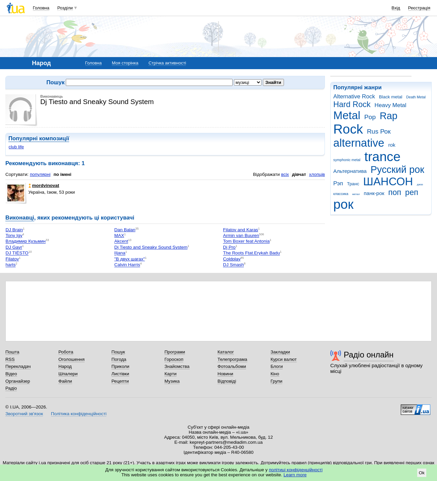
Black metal (390, 96)
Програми (174, 351)
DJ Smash (233, 265)
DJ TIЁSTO (17, 253)
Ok (422, 472)
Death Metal (416, 97)
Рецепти (120, 381)
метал (356, 194)
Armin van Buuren (241, 235)
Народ (65, 366)
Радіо (11, 388)
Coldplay (232, 258)
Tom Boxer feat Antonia (246, 241)
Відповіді (226, 381)
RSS (10, 359)
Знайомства (177, 366)
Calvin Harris (127, 265)
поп (394, 192)
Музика (172, 381)
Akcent (121, 241)
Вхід (396, 7)
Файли (65, 381)
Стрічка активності (167, 62)
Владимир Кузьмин (26, 241)
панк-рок (374, 193)
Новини (225, 373)
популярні (40, 174)
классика (340, 194)
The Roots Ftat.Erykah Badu (251, 253)
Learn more (295, 474)
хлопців (317, 174)
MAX (119, 235)
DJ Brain (14, 229)
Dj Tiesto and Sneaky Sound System (151, 247)
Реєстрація (419, 7)
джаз (420, 184)
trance (382, 156)
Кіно (275, 373)
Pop (370, 117)
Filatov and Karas (240, 229)
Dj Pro (229, 247)
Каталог (225, 351)
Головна (41, 7)
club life (16, 146)
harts (11, 265)
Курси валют (284, 359)
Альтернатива (350, 171)
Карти (170, 373)
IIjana (120, 253)
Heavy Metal (390, 105)
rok (391, 145)
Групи (276, 381)
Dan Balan (125, 229)
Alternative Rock (354, 96)
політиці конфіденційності (296, 469)
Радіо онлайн (369, 354)
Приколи (120, 366)
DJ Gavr (14, 247)
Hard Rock (352, 104)
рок (343, 204)
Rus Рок (379, 131)
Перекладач (18, 366)
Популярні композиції (38, 138)
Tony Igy (14, 235)
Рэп (338, 183)
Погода (118, 359)
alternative (358, 143)
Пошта (12, 351)
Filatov (12, 258)
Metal (346, 115)
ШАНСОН (388, 181)
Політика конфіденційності (78, 413)
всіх (285, 174)
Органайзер (17, 381)
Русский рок (397, 169)
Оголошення (71, 359)
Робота (65, 351)
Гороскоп (173, 359)
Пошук (118, 351)
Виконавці (19, 217)
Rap (388, 115)
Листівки (120, 373)
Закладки (280, 351)
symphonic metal (346, 160)
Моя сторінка (125, 62)
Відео (11, 373)
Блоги (277, 366)
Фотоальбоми (231, 366)
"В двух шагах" (129, 258)
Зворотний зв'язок (24, 413)
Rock (348, 129)
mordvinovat (44, 185)
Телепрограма (232, 359)
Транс (353, 183)
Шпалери (68, 373)
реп (411, 192)
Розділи (65, 7)
